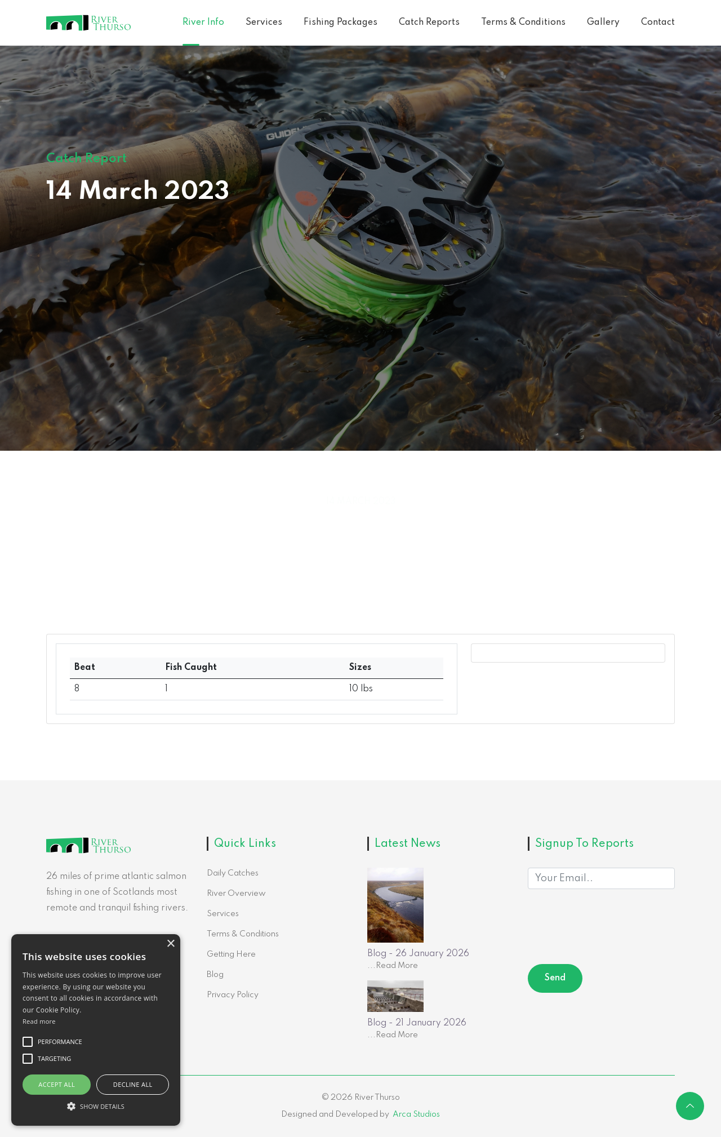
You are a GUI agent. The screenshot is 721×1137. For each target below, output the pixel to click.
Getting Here (231, 954)
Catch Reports (429, 22)
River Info (203, 22)
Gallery (603, 22)
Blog (215, 975)
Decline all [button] (133, 1084)
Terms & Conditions (523, 22)
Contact (658, 22)
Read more (39, 1021)
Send (555, 978)
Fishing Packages (340, 22)
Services (264, 22)
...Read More (392, 966)
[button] (96, 1106)
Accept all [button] (56, 1084)
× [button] (170, 944)
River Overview (236, 894)
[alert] (95, 1030)
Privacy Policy (233, 995)
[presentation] (613, 929)
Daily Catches (233, 873)
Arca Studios (416, 1114)
